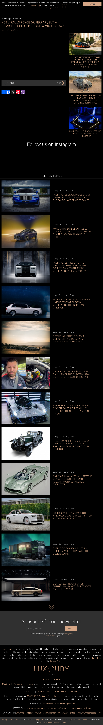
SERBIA (57, 679)
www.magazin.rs (39, 708)
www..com (65, 704)
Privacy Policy (68, 634)
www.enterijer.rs (24, 713)
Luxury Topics (8, 649)
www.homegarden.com (48, 713)
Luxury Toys (6, 19)
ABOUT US (29, 691)
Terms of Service (51, 636)
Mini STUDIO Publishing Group (53, 722)
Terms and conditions (80, 719)
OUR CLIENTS (60, 691)
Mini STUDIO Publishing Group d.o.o (17, 684)
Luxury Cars (17, 19)
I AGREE (92, 4)
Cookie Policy (34, 5)
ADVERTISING (44, 691)
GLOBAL (46, 679)
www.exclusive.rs (81, 708)
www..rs (48, 704)
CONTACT (74, 691)
